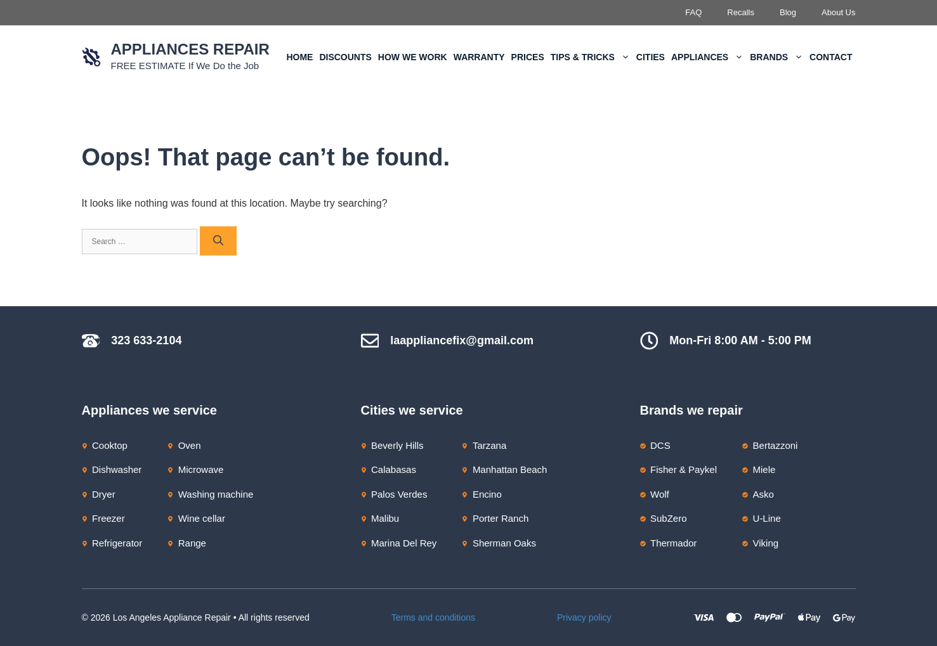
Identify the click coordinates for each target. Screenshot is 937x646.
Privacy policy (584, 617)
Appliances (709, 57)
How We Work (412, 57)
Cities (650, 57)
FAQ (693, 12)
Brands (778, 57)
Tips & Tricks (592, 57)
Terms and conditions (433, 617)
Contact (830, 57)
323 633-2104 (146, 340)
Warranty (479, 57)
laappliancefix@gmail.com (462, 340)
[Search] (218, 240)
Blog (788, 12)
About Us (838, 12)
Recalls (740, 12)
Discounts (345, 57)
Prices (527, 57)
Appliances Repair (190, 49)
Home (299, 57)
